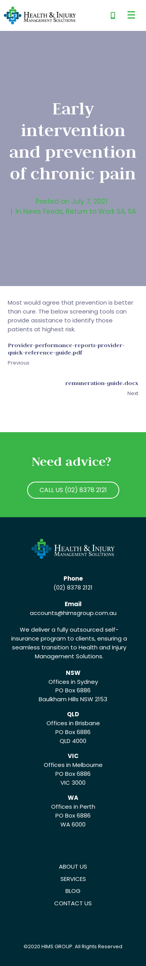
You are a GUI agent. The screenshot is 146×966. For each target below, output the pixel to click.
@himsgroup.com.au (87, 613)
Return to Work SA (95, 211)
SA (132, 211)
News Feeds (43, 211)
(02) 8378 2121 (73, 587)
